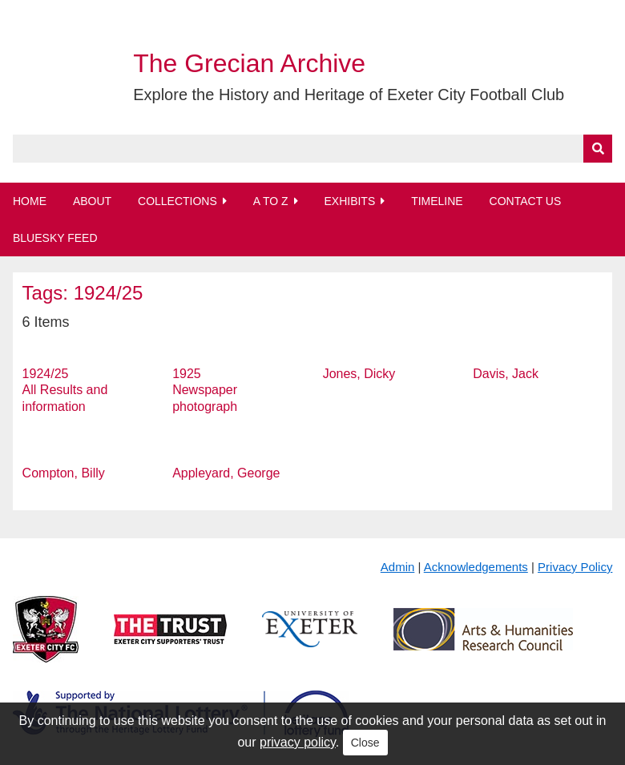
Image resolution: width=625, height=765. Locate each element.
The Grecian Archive (249, 63)
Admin (398, 567)
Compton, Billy (63, 473)
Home (29, 201)
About (92, 201)
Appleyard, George (226, 473)
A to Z (270, 201)
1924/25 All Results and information (65, 390)
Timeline (437, 201)
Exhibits (349, 201)
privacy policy (298, 742)
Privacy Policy (575, 567)
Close (365, 742)
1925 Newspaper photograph (204, 390)
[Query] (313, 149)
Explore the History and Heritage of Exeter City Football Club (348, 94)
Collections (177, 201)
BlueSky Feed (55, 238)
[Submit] (597, 149)
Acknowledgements (476, 567)
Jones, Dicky (359, 373)
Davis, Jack (505, 373)
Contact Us (526, 201)
